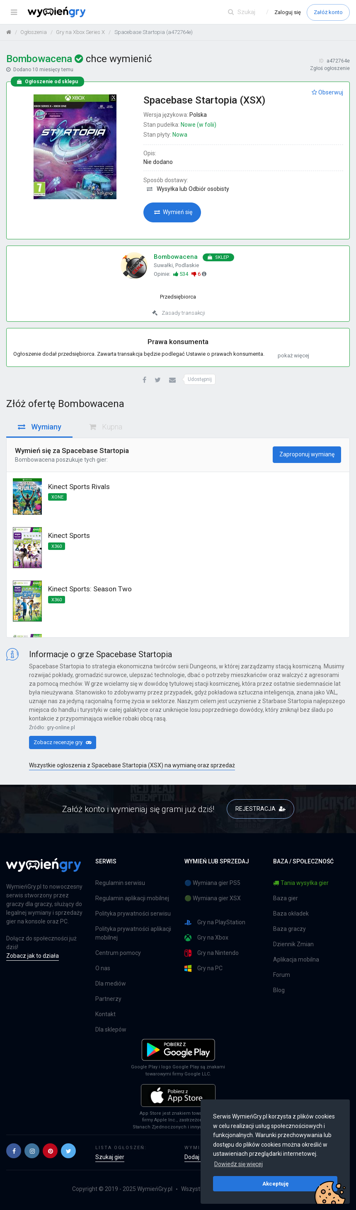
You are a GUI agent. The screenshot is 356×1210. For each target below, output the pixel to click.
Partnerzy (108, 998)
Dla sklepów (110, 1029)
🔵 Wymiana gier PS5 (212, 883)
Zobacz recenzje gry (63, 742)
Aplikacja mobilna (296, 959)
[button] (144, 380)
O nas (102, 968)
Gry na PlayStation (214, 922)
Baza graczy (289, 929)
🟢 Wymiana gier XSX (212, 898)
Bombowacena (35, 459)
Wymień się (173, 212)
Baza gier (285, 898)
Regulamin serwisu (120, 883)
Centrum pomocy (118, 953)
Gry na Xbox (206, 937)
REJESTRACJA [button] (260, 808)
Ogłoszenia (33, 32)
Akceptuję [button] (275, 1183)
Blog (279, 990)
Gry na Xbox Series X (80, 32)
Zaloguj (287, 12)
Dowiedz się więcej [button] (238, 1164)
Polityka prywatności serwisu (133, 913)
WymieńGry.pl (154, 1189)
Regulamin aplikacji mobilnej (132, 898)
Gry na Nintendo (211, 953)
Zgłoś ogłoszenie (330, 68)
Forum (281, 974)
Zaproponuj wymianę (306, 454)
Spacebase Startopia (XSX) (204, 100)
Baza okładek (291, 913)
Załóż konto (328, 12)
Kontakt (105, 1014)
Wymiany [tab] (39, 426)
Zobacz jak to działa (32, 955)
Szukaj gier (109, 1157)
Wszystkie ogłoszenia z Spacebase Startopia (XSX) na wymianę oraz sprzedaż (132, 765)
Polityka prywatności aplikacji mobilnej (133, 933)
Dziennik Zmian (293, 944)
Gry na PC (203, 968)
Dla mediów (110, 983)
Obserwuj (327, 92)
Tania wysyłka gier (301, 883)
